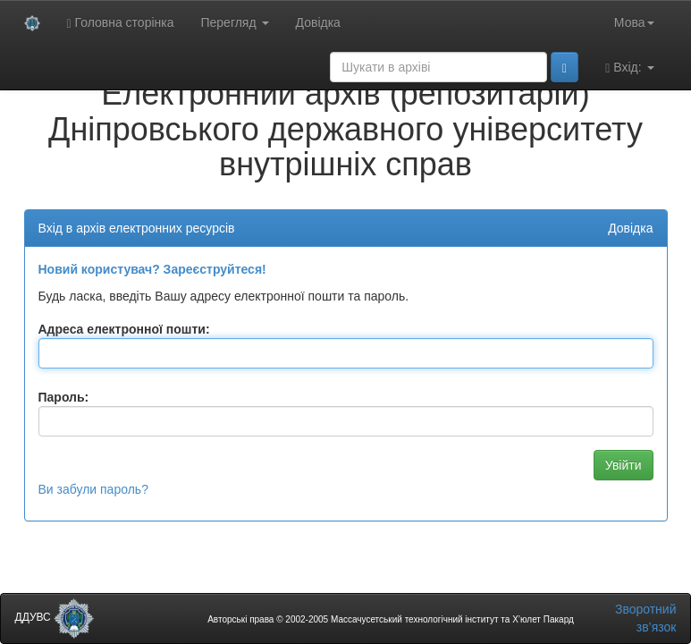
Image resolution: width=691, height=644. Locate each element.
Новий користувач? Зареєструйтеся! (152, 269)
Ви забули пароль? (93, 489)
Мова (634, 22)
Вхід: (629, 67)
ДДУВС (55, 617)
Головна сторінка (120, 22)
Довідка (318, 22)
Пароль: (63, 397)
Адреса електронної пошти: (124, 329)
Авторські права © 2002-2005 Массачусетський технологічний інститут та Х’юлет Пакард (390, 619)
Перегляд (234, 22)
